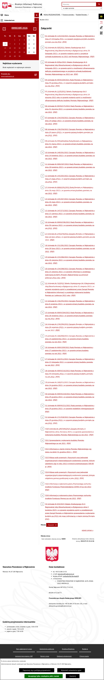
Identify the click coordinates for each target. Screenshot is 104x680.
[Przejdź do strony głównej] (22, 5)
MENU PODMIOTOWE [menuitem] (9, 372)
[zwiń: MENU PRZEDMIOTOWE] (37, 19)
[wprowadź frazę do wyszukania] (79, 4)
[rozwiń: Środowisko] (37, 343)
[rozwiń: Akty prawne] (37, 31)
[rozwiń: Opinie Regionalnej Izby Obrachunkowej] (37, 136)
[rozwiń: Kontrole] (37, 325)
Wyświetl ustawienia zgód (71, 670)
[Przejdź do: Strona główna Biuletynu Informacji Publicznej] (41, 14)
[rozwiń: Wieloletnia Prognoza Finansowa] (37, 131)
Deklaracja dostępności (64, 656)
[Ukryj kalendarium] (36, 394)
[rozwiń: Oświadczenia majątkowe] (37, 313)
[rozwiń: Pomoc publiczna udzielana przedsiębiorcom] (37, 180)
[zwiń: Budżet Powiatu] (37, 54)
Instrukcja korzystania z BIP (24, 656)
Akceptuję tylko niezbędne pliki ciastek (43, 676)
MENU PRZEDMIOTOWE (52, 15)
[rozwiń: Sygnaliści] (37, 331)
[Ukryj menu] (36, 15)
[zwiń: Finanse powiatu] (37, 48)
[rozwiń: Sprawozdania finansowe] (37, 156)
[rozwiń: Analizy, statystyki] (37, 337)
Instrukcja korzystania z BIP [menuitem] (11, 377)
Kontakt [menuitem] (4, 389)
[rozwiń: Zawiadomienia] (37, 293)
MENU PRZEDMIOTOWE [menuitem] (10, 19)
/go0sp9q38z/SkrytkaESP (71, 576)
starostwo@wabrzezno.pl (66, 574)
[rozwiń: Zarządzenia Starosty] (37, 249)
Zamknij (72, 676)
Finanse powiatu (68, 15)
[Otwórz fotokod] (101, 33)
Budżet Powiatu (81, 15)
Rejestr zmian (44, 656)
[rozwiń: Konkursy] (37, 243)
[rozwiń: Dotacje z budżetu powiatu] (37, 162)
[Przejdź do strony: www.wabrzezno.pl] (101, 27)
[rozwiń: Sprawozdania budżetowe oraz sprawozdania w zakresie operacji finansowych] (37, 145)
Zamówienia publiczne (47, 649)
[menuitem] (19, 25)
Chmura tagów (84, 656)
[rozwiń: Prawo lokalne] (37, 37)
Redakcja (85, 649)
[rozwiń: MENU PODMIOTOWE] (37, 372)
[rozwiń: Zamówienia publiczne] (37, 237)
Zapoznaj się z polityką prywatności (37, 670)
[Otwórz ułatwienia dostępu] (101, 16)
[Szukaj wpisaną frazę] (99, 4)
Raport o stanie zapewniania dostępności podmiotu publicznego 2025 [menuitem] (17, 382)
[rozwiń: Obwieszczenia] (37, 267)
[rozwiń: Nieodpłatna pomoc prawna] (37, 354)
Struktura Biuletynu (68, 649)
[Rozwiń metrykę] (52, 525)
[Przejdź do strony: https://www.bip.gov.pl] (101, 22)
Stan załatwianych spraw (24, 649)
